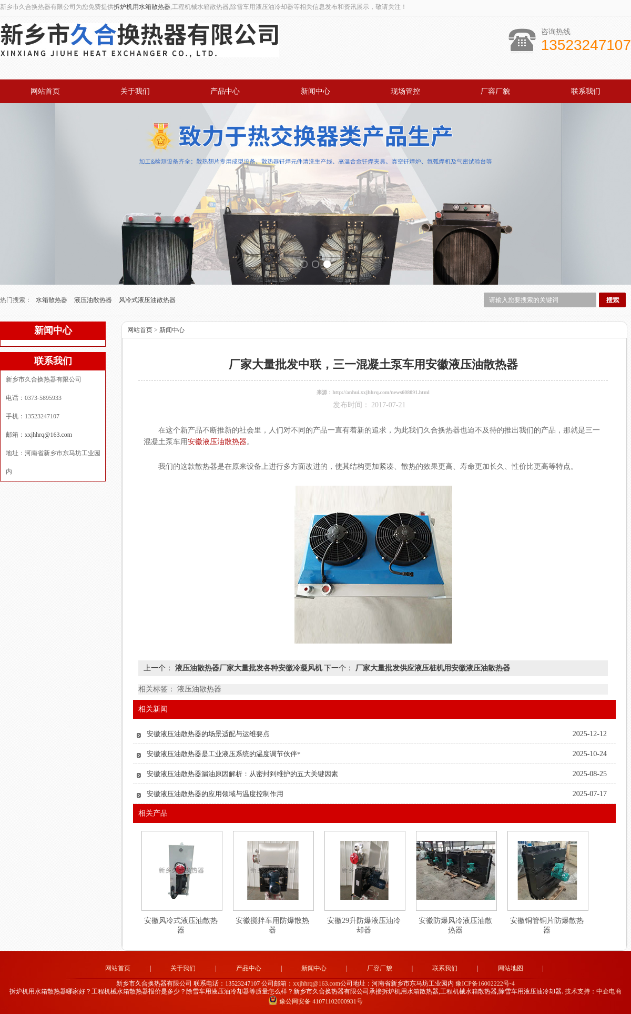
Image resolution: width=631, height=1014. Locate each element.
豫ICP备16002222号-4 (485, 983)
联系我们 (586, 91)
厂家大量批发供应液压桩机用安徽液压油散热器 (431, 668)
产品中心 (225, 91)
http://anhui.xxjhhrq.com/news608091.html (381, 392)
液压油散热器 (94, 300)
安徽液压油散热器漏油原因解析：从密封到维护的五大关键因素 (242, 774)
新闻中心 (315, 91)
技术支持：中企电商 (593, 991)
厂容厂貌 (495, 91)
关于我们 (135, 91)
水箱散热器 (52, 300)
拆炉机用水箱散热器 (142, 7)
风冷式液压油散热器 (147, 300)
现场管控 (405, 91)
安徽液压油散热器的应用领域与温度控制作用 (215, 794)
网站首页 (45, 91)
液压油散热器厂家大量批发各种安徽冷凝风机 (248, 668)
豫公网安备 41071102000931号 (315, 1001)
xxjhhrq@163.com (48, 434)
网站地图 (510, 968)
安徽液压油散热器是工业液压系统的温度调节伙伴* (224, 754)
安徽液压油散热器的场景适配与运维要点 (208, 734)
